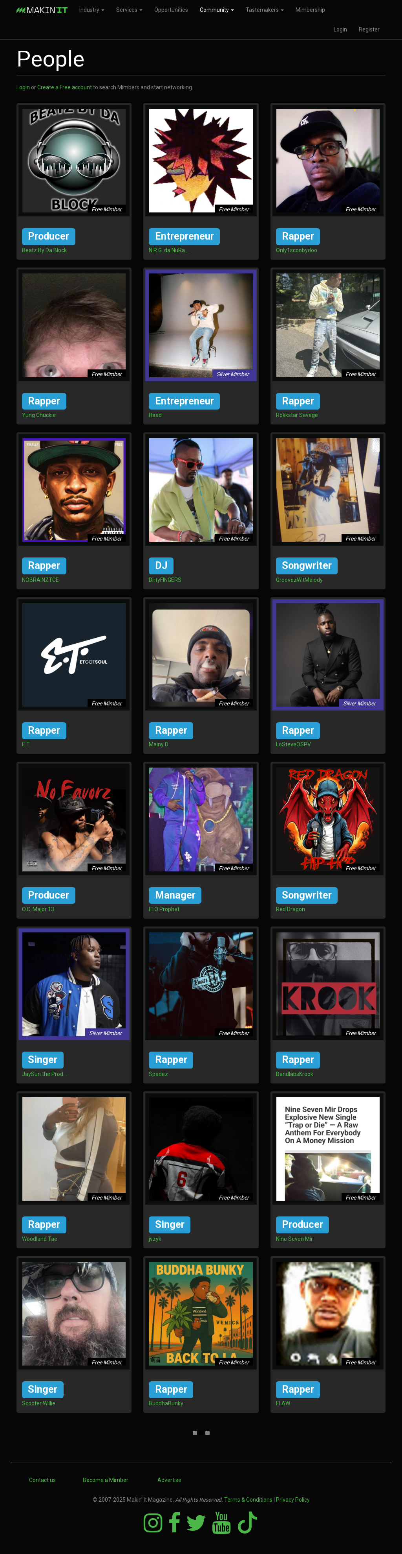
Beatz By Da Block (44, 250)
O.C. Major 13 (38, 909)
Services (129, 10)
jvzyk (155, 1239)
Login (340, 29)
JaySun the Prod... (44, 1074)
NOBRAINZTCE (40, 580)
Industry (91, 10)
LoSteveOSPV (293, 744)
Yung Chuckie (39, 415)
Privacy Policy (293, 1500)
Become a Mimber (105, 1480)
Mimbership (310, 10)
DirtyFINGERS (165, 580)
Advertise (169, 1480)
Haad (155, 415)
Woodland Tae (39, 1239)
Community (217, 10)
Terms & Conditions (248, 1500)
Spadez (158, 1074)
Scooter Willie (38, 1403)
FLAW (283, 1403)
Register (369, 29)
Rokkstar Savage (297, 415)
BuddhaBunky (166, 1403)
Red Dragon (290, 909)
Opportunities (171, 10)
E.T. (26, 744)
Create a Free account (64, 87)
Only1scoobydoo (296, 250)
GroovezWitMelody (299, 580)
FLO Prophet (164, 909)
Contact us (42, 1480)
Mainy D (158, 744)
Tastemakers (265, 10)
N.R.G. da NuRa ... (169, 250)
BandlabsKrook (294, 1074)
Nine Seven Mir (294, 1239)
